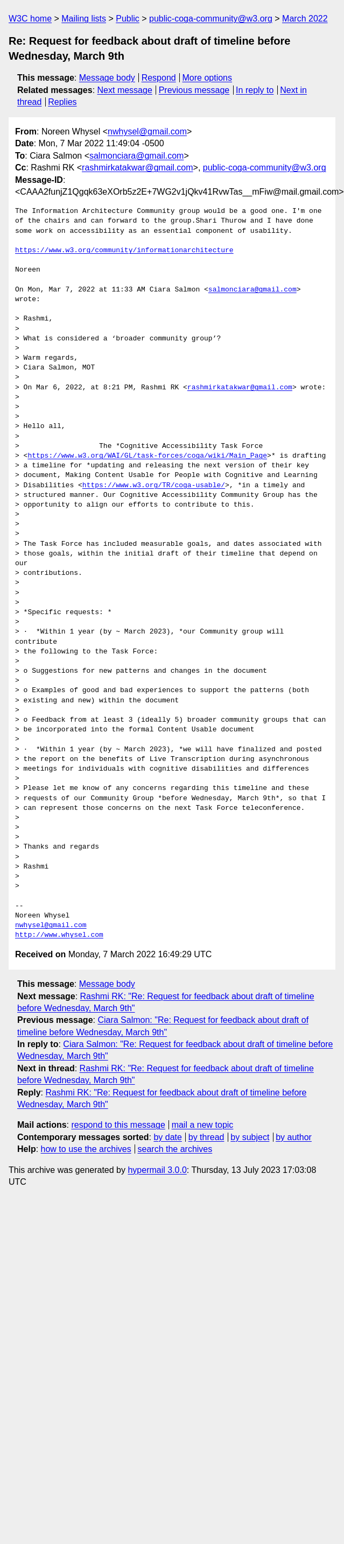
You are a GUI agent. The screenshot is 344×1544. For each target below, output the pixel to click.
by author (294, 1137)
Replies (62, 101)
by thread (206, 1137)
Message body (107, 77)
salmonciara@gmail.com (136, 155)
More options (207, 77)
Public (127, 18)
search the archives (175, 1149)
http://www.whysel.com (59, 935)
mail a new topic (203, 1124)
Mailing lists (83, 18)
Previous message (194, 90)
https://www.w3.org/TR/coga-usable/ (153, 485)
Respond (159, 77)
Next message (124, 90)
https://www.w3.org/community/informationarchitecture (124, 250)
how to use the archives (86, 1149)
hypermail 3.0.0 (157, 1170)
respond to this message (118, 1124)
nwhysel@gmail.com (147, 131)
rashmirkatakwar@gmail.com (137, 167)
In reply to (254, 90)
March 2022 (305, 18)
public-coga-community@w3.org (210, 18)
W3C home (30, 18)
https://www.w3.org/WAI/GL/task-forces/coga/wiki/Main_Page (147, 456)
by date (167, 1137)
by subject (249, 1137)
